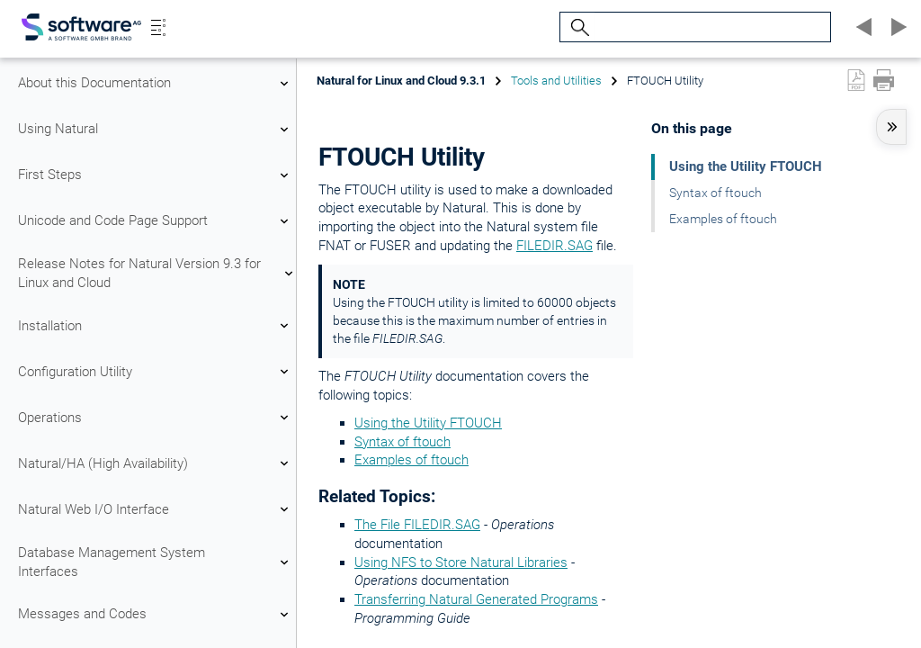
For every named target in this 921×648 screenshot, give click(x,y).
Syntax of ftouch (402, 442)
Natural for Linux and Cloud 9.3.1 (401, 80)
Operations (155, 418)
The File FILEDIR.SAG (417, 525)
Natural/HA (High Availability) (155, 463)
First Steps (155, 175)
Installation (155, 326)
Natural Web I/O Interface (155, 509)
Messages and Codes (155, 615)
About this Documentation (155, 84)
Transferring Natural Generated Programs (476, 599)
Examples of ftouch (411, 460)
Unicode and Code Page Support (155, 221)
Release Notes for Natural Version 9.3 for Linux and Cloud (155, 273)
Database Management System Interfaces (155, 562)
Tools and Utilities (556, 80)
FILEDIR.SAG (554, 246)
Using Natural (155, 130)
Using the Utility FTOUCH (428, 423)
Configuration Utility (155, 372)
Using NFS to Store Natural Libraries (461, 562)
